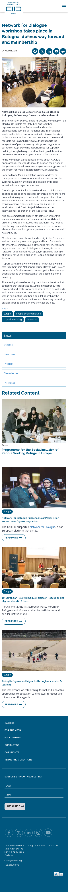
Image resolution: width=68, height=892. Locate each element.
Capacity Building (13, 319)
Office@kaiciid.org (13, 860)
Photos (8, 364)
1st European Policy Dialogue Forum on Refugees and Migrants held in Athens (33, 599)
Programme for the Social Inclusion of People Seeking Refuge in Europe (30, 451)
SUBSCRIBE (13, 806)
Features (9, 354)
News (8, 335)
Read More (11, 537)
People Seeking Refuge (28, 313)
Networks (32, 319)
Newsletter (11, 373)
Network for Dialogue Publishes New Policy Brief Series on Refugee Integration (30, 520)
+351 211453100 (12, 865)
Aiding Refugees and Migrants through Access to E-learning (32, 683)
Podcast (9, 383)
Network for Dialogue (42, 527)
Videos (8, 345)
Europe (7, 313)
